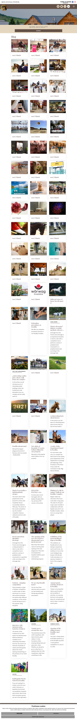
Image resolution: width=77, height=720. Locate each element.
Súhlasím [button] (19, 713)
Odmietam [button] (56, 713)
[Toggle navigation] (74, 6)
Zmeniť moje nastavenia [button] (38, 716)
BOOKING (38, 31)
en (68, 6)
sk (65, 6)
